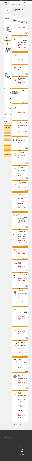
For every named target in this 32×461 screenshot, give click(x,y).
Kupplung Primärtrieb (8, 36)
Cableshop (5, 102)
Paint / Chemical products (7, 107)
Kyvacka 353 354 (7, 51)
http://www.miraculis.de (22, 454)
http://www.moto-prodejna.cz (22, 448)
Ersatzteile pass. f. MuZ (17, 4)
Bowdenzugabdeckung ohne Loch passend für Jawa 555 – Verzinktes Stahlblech (8, 128)
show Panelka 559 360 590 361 (8, 26)
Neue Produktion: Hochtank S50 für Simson (7, 121)
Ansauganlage (7, 27)
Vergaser (7, 47)
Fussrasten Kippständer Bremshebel (8, 31)
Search (21, 0)
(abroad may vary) (25, 47)
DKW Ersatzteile (5, 113)
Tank (6, 46)
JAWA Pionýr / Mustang (7, 53)
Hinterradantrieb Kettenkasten (7, 34)
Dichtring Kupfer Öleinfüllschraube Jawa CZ (22, 182)
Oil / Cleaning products (6, 97)
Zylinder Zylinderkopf (8, 50)
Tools (4, 101)
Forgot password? (6, 147)
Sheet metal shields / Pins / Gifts (7, 110)
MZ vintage (5, 78)
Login (23, 0)
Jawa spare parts (22, 4)
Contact (5, 436)
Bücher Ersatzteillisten (7, 77)
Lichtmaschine (7, 39)
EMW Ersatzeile (5, 114)
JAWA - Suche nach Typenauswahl (7, 17)
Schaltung (7, 42)
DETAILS (19, 26)
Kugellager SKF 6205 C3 (20, 392)
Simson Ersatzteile (12, 4)
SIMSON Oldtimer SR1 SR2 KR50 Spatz (7, 81)
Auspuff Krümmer (7, 28)
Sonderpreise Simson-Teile (7, 123)
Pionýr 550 (6, 56)
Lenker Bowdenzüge (8, 38)
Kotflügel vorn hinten (8, 35)
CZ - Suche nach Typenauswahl (6, 15)
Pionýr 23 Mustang (7, 55)
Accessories (5, 117)
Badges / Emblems (6, 92)
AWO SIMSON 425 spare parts (6, 83)
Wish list (26, 0)
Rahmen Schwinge (7, 41)
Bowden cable (5, 118)
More (25, 4)
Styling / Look (5, 98)
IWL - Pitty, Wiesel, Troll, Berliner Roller (6, 85)
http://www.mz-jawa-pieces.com (22, 446)
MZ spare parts (7, 4)
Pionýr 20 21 (6, 54)
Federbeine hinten (7, 30)
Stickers (5, 91)
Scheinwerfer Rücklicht (8, 43)
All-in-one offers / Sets (6, 108)
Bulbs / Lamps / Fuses (6, 87)
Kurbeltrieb (7, 37)
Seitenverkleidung (7, 44)
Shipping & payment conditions (7, 437)
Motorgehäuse (7, 40)
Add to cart (20, 35)
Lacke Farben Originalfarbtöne (6, 105)
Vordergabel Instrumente (8, 48)
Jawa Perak (6, 52)
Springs (5, 75)
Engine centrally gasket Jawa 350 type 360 (22, 274)
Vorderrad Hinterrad (8, 49)
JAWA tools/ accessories (7, 76)
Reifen (5, 88)
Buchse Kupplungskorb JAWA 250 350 (22, 78)
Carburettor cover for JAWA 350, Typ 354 (22, 90)
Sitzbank (7, 45)
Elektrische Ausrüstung (8, 29)
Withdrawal (5, 438)
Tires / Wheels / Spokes (7, 74)
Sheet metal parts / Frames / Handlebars (8, 73)
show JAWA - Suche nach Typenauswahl (7, 18)
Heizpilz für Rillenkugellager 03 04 (21, 328)
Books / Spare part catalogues (6, 94)
